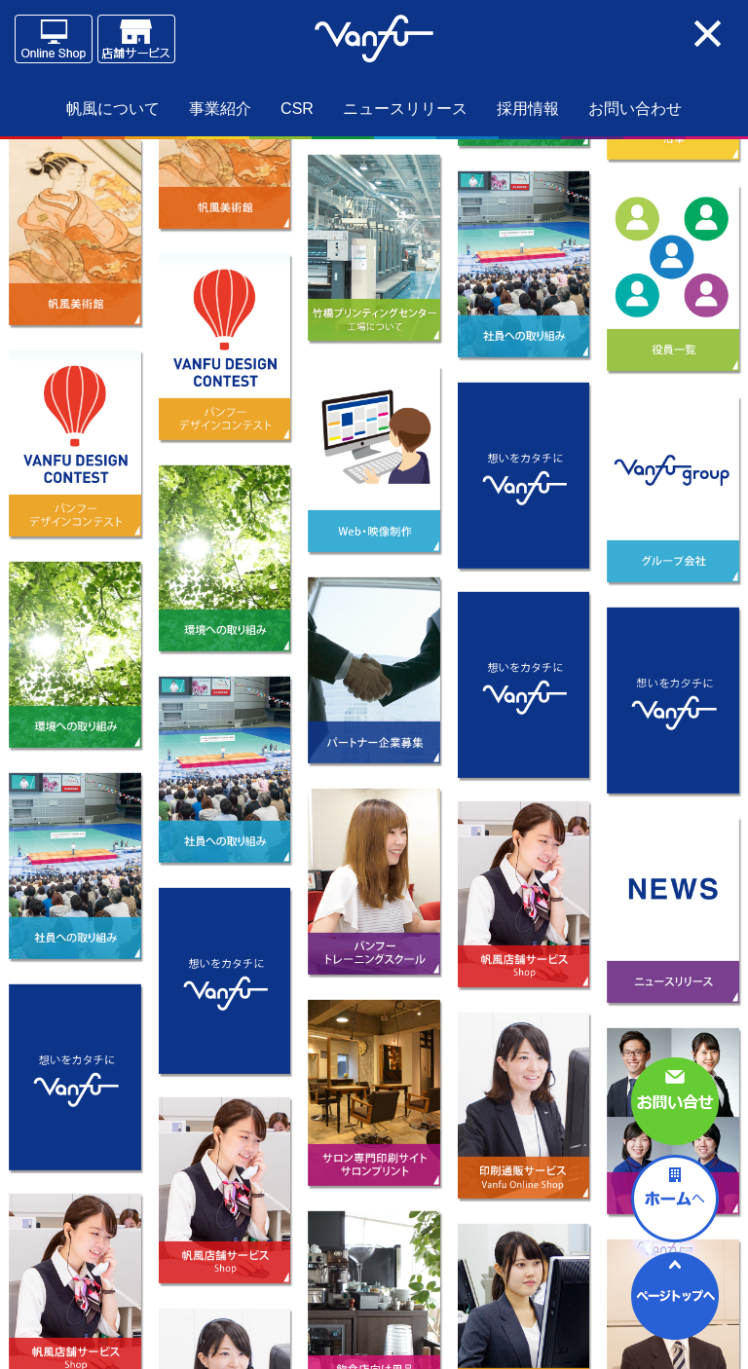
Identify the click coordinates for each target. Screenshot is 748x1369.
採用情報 (528, 108)
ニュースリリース (405, 108)
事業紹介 (220, 108)
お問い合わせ (635, 108)
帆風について (113, 108)
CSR (297, 108)
